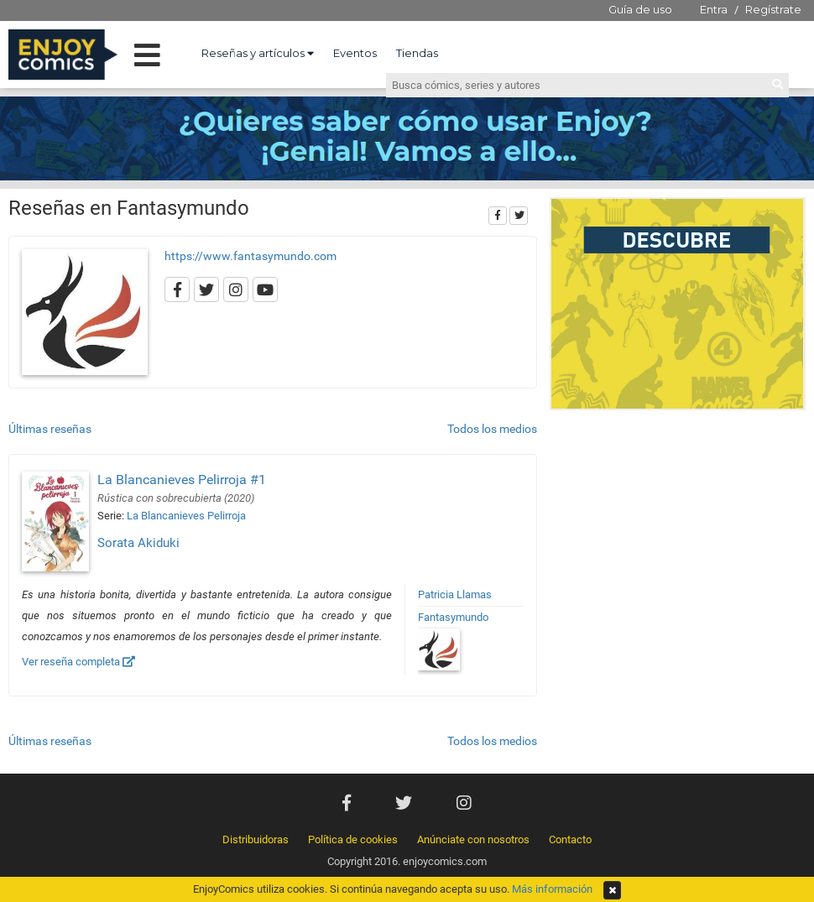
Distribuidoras (255, 839)
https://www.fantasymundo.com (250, 256)
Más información (552, 889)
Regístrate (773, 9)
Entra (714, 9)
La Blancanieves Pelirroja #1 (181, 479)
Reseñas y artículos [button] (257, 53)
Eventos (355, 53)
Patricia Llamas (455, 594)
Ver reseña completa (78, 661)
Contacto (570, 839)
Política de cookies (353, 839)
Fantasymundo (453, 617)
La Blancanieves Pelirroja (186, 515)
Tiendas (417, 53)
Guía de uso (640, 9)
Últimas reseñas (49, 428)
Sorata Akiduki (138, 542)
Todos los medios (492, 428)
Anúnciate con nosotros (473, 839)
